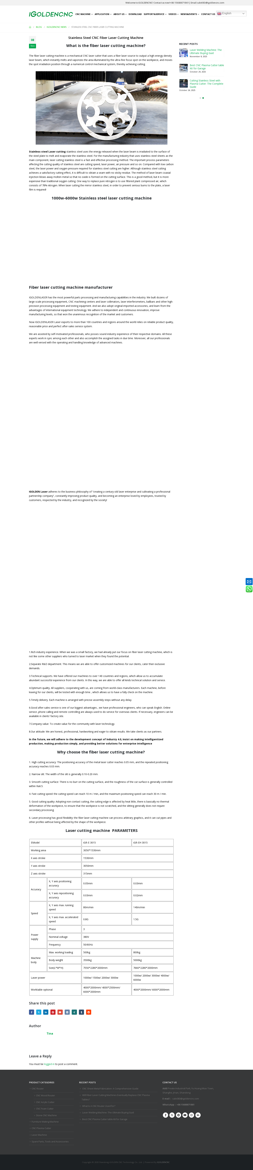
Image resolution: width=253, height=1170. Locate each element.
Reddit (88, 1012)
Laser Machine (39, 1134)
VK (67, 1012)
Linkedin (198, 1115)
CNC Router (38, 1088)
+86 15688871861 (179, 2)
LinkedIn (45, 1012)
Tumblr (81, 1012)
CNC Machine (82, 14)
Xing (74, 1012)
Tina (50, 1033)
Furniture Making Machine (45, 1121)
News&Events (189, 14)
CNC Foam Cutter (45, 1108)
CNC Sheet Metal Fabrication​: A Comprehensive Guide (110, 1088)
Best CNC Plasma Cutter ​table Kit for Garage (207, 67)
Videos (172, 14)
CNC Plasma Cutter (41, 1128)
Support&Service (154, 14)
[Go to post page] (183, 52)
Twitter (38, 1012)
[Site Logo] (51, 14)
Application (102, 14)
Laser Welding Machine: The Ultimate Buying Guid (206, 51)
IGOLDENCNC (163, 1162)
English (224, 13)
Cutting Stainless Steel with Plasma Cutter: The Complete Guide (206, 83)
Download (135, 14)
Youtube (185, 1115)
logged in (49, 1064)
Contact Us (208, 14)
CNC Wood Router (45, 1095)
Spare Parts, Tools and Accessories (50, 1141)
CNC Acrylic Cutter (45, 1102)
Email (60, 1012)
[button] (200, 98)
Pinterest (53, 1012)
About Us (118, 14)
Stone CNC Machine (46, 1115)
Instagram (191, 1115)
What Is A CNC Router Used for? (98, 1106)
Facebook (31, 1012)
